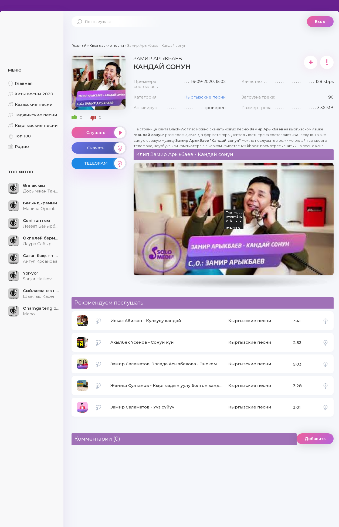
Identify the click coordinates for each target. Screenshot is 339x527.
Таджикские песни (32, 114)
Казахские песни (30, 104)
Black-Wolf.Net (32, 28)
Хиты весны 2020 (30, 93)
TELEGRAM (105, 163)
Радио (18, 146)
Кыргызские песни (33, 125)
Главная (20, 83)
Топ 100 (19, 135)
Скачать (106, 148)
